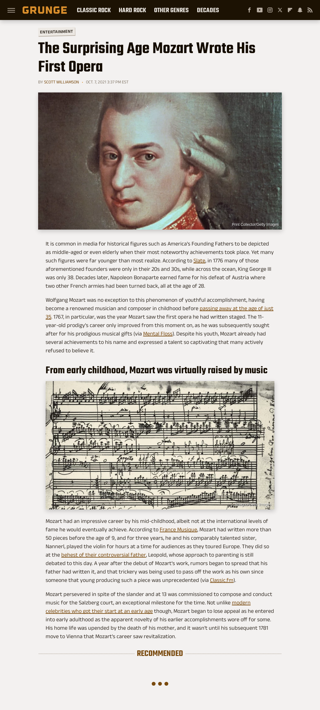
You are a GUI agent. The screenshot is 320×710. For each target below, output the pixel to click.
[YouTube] (259, 9)
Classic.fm (221, 580)
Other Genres (171, 10)
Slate (199, 260)
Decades (208, 10)
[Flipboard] (290, 9)
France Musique (178, 529)
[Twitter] (280, 9)
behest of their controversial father (103, 555)
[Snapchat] (300, 9)
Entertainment (56, 32)
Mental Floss (157, 333)
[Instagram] (270, 9)
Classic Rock (94, 10)
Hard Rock (132, 10)
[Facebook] (249, 9)
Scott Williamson (61, 81)
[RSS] (310, 9)
